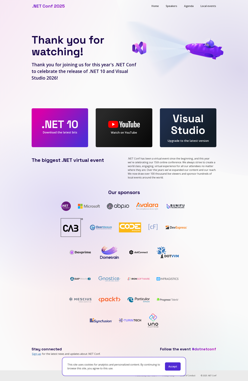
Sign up (36, 354)
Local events (208, 6)
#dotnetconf (204, 349)
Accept (172, 366)
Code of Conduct (187, 375)
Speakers (171, 6)
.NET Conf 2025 (48, 6)
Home (155, 6)
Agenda (189, 6)
